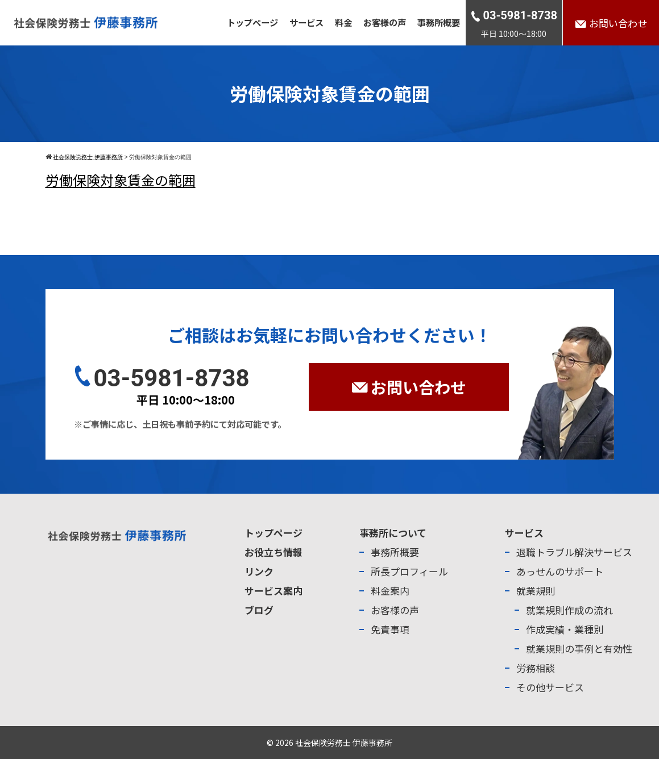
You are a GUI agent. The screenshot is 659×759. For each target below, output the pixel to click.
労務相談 (535, 668)
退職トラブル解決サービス (574, 552)
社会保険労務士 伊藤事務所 (343, 742)
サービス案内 (273, 590)
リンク (258, 571)
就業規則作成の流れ (569, 610)
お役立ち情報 (273, 552)
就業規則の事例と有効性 (579, 648)
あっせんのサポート (559, 571)
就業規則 (535, 590)
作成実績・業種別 (564, 629)
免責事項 (390, 629)
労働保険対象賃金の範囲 (120, 180)
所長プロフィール (409, 571)
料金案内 (390, 590)
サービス (306, 22)
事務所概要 (438, 22)
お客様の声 (384, 22)
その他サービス (550, 687)
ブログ (258, 610)
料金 (343, 22)
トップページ (252, 22)
